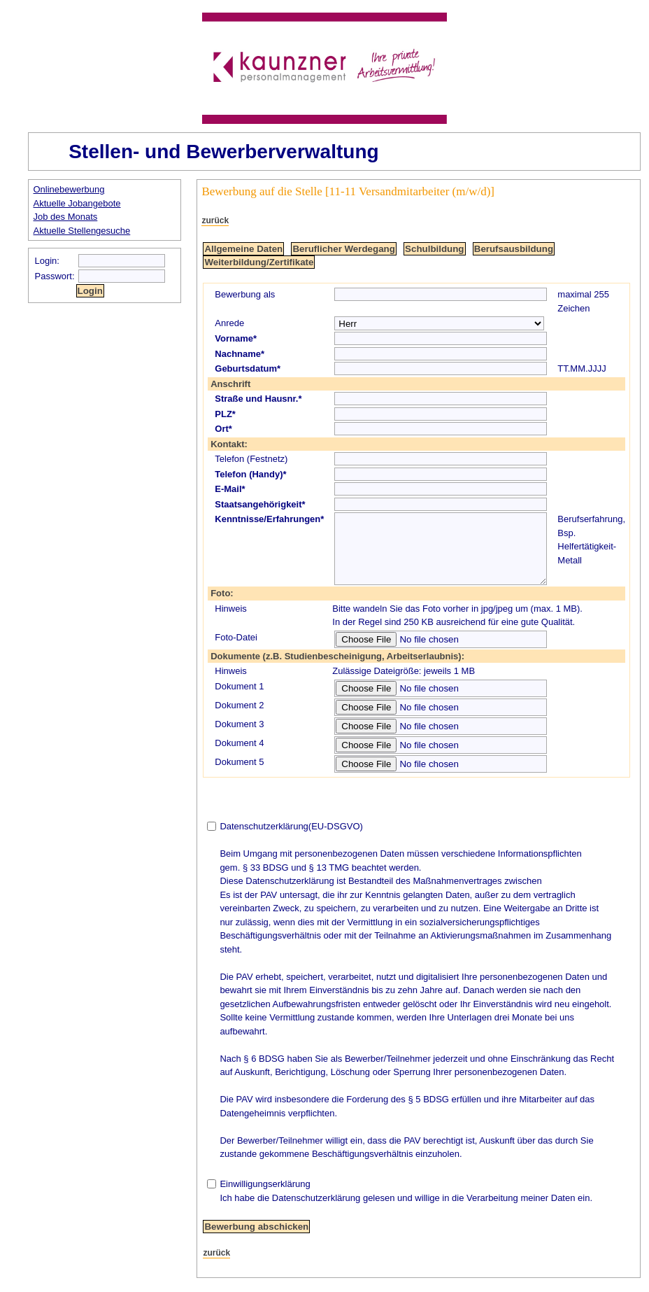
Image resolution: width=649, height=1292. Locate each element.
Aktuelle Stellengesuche (82, 230)
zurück (215, 220)
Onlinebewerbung (69, 189)
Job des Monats (66, 216)
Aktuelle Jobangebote (77, 203)
